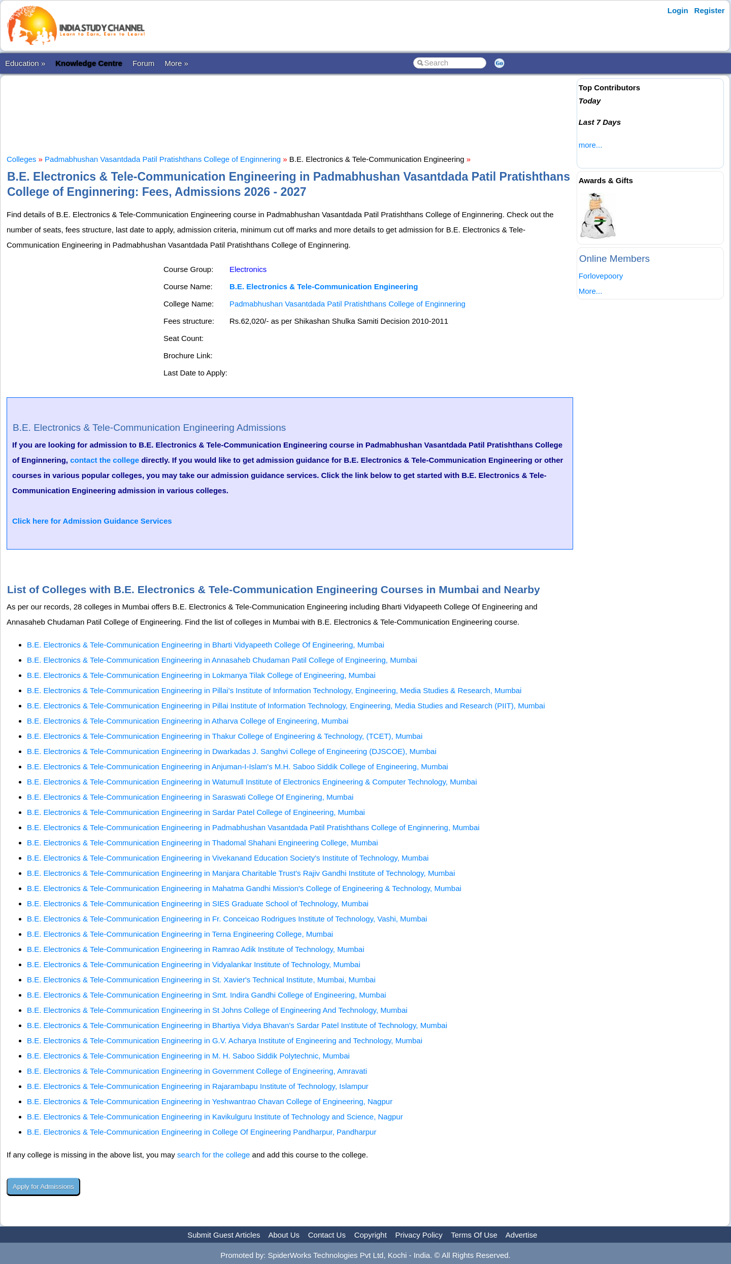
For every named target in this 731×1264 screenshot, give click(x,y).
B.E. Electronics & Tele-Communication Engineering (323, 286)
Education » (25, 63)
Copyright (370, 1235)
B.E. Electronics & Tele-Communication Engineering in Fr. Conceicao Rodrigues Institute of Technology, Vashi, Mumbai (227, 918)
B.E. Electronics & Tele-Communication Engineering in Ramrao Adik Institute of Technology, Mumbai (195, 949)
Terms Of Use (474, 1235)
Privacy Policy (419, 1235)
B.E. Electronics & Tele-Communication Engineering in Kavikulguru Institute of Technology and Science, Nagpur (215, 1116)
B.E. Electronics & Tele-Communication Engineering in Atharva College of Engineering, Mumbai (187, 720)
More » (176, 63)
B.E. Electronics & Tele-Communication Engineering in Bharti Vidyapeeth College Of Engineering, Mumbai (205, 644)
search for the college (213, 1154)
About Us (284, 1235)
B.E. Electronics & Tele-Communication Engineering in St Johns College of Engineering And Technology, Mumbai (217, 1010)
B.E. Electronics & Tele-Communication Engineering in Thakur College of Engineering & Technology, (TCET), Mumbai (224, 736)
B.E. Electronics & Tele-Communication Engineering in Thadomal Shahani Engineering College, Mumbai (202, 842)
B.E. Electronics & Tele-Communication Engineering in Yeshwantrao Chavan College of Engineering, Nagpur (209, 1101)
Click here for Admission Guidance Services (92, 521)
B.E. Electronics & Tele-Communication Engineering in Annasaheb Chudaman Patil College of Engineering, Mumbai (222, 660)
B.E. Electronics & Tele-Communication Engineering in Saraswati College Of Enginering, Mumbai (190, 797)
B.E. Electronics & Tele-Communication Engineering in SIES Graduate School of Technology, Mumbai (198, 903)
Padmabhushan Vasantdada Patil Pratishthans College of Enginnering (163, 159)
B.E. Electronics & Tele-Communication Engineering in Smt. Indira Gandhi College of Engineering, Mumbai (206, 994)
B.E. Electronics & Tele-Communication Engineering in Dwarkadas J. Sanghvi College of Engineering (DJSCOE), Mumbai (232, 751)
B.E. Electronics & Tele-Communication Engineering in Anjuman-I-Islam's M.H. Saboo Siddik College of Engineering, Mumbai (237, 766)
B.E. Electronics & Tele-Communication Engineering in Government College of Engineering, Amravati (197, 1071)
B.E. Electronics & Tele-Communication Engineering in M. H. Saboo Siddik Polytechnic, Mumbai (188, 1055)
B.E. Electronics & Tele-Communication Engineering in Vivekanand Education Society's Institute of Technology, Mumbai (227, 857)
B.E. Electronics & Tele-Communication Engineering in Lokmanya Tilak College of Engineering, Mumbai (201, 675)
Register (709, 10)
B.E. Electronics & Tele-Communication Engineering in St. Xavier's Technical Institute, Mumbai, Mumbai (201, 979)
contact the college (104, 460)
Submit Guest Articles (223, 1235)
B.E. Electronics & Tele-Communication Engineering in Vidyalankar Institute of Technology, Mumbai (193, 964)
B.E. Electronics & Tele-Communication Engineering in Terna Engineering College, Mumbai (180, 934)
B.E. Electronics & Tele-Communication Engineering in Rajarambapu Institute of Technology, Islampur (198, 1086)
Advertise (522, 1235)
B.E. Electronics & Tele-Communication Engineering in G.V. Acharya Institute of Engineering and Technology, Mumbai (224, 1040)
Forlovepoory (601, 275)
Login (678, 10)
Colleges (21, 159)
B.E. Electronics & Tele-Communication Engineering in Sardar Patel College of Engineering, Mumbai (196, 812)
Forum (143, 63)
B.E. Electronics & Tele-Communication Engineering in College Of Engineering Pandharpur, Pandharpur (201, 1132)
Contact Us (327, 1235)
